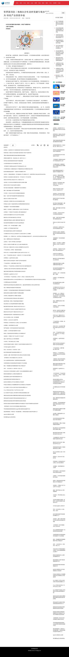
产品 (50, 3)
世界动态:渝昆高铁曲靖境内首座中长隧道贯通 (13, 160)
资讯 (21, 3)
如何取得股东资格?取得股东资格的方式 (12, 379)
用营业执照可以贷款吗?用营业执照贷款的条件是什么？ (15, 398)
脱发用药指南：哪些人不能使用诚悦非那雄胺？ (14, 301)
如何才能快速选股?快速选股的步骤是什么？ (13, 352)
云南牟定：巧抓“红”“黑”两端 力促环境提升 (12, 241)
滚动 (43, 3)
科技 (59, 3)
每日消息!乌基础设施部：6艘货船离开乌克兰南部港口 (15, 187)
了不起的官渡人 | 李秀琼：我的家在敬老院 (12, 249)
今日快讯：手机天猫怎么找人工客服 (11, 341)
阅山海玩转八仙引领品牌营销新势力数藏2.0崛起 (14, 303)
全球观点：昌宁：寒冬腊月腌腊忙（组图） (13, 225)
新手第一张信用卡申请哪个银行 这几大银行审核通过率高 (16, 244)
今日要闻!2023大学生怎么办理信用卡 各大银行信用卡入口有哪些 (17, 233)
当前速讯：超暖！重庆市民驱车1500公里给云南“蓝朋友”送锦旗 (17, 355)
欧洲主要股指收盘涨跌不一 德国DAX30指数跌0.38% (15, 171)
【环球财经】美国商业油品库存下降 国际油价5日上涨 (15, 166)
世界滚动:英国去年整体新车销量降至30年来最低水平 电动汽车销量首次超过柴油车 (21, 403)
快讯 (17, 3)
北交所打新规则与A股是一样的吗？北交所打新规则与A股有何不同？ (18, 344)
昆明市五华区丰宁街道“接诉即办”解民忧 (12, 185)
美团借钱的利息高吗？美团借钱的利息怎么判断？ (14, 314)
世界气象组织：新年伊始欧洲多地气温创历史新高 (14, 328)
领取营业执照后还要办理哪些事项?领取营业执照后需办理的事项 (17, 395)
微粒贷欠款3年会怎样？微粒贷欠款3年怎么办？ (14, 311)
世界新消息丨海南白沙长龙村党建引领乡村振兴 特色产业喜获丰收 (17, 152)
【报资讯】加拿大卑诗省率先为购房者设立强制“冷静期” (15, 268)
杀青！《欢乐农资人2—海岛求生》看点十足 (13, 368)
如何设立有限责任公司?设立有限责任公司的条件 (14, 382)
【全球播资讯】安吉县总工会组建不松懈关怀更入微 (14, 309)
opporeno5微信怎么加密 (9, 414)
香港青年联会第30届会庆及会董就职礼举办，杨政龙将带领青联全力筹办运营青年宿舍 (22, 284)
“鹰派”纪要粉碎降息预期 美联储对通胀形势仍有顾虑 (14, 155)
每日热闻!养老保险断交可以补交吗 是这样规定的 (14, 222)
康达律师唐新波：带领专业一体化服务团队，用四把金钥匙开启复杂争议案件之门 (21, 411)
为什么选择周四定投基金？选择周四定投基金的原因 (14, 360)
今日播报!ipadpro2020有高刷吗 (10, 282)
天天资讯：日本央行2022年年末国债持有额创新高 (14, 193)
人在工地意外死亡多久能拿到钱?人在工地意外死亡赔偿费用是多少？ (62, 118)
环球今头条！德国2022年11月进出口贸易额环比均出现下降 (16, 247)
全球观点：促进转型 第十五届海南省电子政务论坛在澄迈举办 (16, 150)
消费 (36, 3)
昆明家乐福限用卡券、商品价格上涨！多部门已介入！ (15, 158)
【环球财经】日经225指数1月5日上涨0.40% (13, 357)
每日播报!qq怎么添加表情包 (9, 417)
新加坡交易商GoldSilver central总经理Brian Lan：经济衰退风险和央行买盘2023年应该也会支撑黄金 (25, 279)
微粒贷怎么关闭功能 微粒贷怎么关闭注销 (12, 217)
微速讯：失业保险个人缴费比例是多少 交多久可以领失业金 (16, 209)
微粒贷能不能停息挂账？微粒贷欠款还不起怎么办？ (14, 306)
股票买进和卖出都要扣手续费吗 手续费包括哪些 (14, 293)
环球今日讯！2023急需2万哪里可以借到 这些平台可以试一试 (16, 252)
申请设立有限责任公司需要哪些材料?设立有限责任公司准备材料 (17, 384)
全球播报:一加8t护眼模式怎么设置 (11, 325)
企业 (32, 3)
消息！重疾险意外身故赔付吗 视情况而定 (12, 287)
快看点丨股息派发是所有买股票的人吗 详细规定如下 (15, 333)
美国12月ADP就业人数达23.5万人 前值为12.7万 (14, 179)
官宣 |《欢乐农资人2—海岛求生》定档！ (12, 349)
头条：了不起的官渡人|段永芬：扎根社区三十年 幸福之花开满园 (17, 255)
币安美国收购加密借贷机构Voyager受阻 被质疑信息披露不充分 (17, 408)
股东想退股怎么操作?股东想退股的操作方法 (13, 376)
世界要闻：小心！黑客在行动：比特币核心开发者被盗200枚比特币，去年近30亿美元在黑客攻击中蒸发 (25, 236)
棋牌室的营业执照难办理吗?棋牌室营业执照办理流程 (15, 400)
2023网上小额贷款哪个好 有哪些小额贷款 (12, 295)
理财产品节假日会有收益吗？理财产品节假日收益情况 (15, 260)
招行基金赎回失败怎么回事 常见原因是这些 (13, 230)
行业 (25, 3)
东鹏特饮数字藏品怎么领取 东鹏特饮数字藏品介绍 (14, 220)
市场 (39, 3)
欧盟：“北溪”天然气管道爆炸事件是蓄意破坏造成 (14, 195)
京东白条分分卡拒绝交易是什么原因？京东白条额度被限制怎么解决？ (18, 371)
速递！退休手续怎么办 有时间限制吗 (11, 338)
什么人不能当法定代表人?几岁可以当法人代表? (14, 390)
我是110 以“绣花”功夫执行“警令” (10, 198)
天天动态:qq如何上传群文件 (9, 346)
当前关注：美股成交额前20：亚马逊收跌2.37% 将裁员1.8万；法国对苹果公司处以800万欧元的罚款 (24, 174)
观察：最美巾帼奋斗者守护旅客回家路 (12, 190)
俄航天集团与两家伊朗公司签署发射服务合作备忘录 (14, 271)
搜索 (63, 12)
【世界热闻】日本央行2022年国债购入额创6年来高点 (15, 406)
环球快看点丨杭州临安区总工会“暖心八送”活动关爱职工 (15, 322)
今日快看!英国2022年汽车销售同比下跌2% (13, 163)
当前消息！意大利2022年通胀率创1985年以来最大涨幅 (15, 182)
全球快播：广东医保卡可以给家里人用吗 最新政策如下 (15, 212)
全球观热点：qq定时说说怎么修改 (11, 257)
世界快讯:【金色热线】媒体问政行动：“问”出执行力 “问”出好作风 (17, 177)
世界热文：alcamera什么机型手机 (11, 319)
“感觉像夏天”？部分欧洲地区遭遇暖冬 (11, 206)
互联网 (54, 3)
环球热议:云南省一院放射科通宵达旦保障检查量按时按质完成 (16, 204)
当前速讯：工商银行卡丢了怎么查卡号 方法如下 (14, 336)
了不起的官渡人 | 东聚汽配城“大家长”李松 (12, 263)
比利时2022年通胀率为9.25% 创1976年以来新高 (14, 214)
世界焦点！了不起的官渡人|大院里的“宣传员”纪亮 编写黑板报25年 (17, 266)
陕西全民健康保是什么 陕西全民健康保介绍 (13, 373)
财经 (28, 3)
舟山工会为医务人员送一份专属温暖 (11, 317)
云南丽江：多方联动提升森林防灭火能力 (12, 330)
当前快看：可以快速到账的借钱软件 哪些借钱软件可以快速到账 (17, 290)
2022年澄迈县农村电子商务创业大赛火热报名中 (14, 298)
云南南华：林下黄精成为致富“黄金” (11, 228)
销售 (47, 3)
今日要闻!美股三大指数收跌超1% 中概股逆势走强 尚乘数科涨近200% (18, 168)
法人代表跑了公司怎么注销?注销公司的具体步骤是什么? (15, 387)
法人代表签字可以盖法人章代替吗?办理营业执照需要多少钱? (16, 392)
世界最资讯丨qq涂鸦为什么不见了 (11, 274)
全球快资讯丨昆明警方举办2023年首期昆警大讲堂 (14, 201)
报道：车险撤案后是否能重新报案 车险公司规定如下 (15, 365)
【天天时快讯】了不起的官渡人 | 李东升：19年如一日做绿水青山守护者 (19, 276)
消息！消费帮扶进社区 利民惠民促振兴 (12, 239)
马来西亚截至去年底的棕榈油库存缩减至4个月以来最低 (15, 363)
